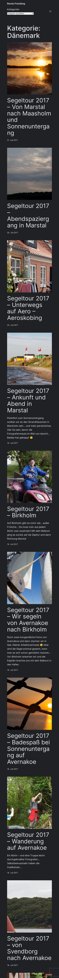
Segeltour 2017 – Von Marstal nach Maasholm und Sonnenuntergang (29, 116)
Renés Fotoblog (16, 3)
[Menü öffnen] (50, 11)
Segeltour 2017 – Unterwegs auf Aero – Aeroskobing (28, 308)
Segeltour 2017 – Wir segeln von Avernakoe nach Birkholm (28, 620)
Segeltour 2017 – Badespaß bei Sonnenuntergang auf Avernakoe (28, 748)
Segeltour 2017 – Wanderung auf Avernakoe (28, 841)
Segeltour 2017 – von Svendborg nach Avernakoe (29, 948)
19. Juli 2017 (12, 443)
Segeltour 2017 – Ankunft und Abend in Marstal (28, 401)
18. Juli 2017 (12, 769)
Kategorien (13, 9)
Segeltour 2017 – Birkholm (28, 512)
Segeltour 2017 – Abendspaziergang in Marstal (28, 216)
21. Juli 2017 (12, 140)
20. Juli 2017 (12, 233)
